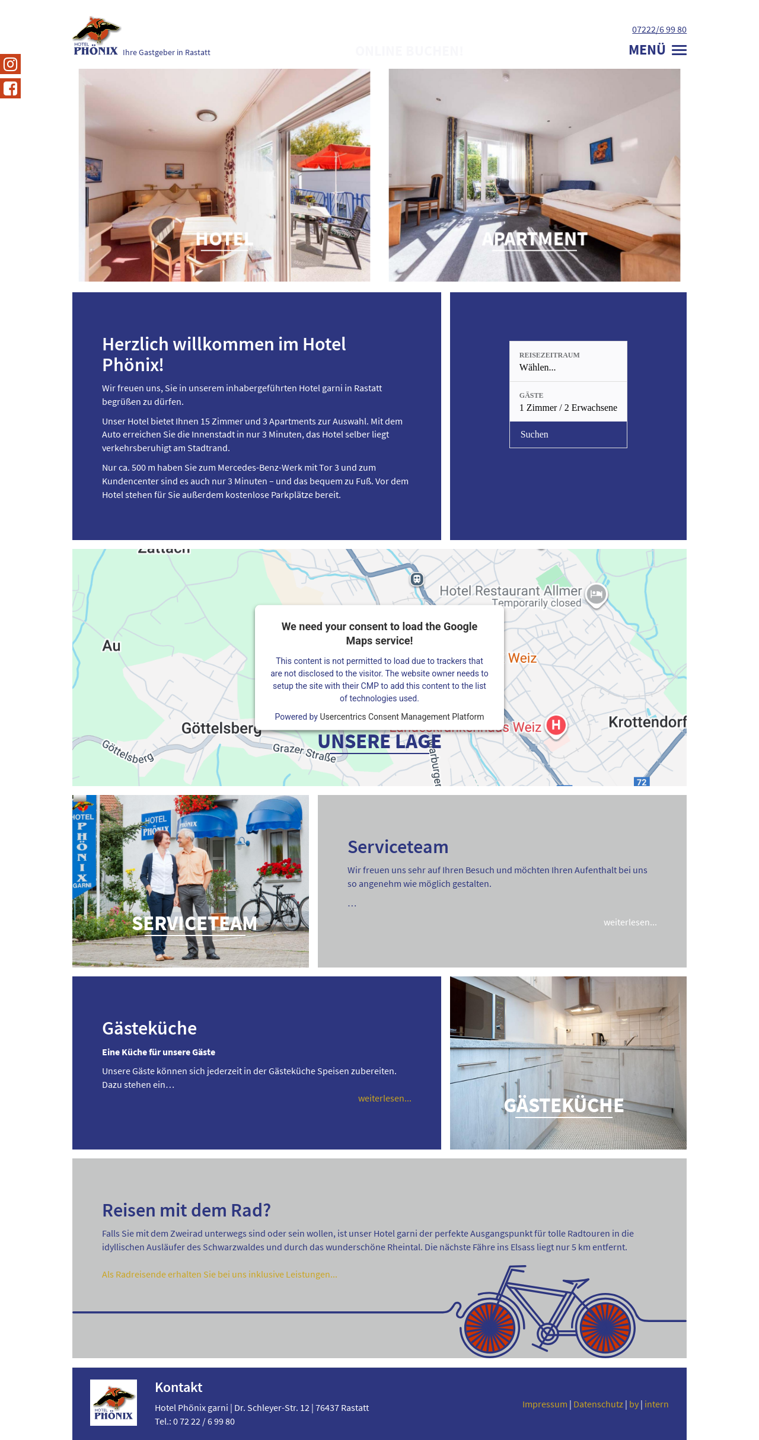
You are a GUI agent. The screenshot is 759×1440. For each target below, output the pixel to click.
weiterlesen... (630, 922)
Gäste (531, 395)
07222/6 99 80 (659, 29)
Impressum (544, 1404)
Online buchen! (409, 50)
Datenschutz (598, 1404)
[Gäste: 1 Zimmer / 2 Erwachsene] (568, 402)
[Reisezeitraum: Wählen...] (568, 361)
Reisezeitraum (549, 355)
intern (657, 1404)
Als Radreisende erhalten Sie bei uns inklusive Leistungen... (219, 1274)
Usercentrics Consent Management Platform (402, 716)
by (634, 1404)
